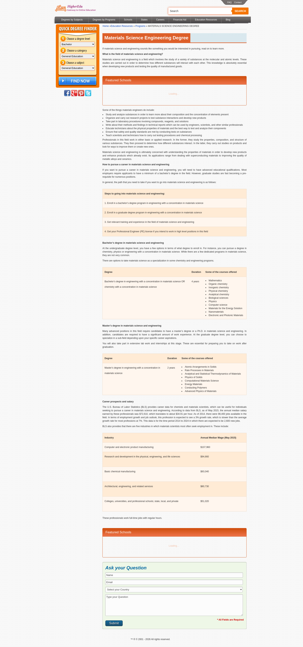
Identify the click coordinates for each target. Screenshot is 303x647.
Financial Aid (179, 19)
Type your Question (174, 605)
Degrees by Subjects (72, 19)
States (144, 19)
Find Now (77, 81)
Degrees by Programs (104, 19)
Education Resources (206, 19)
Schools (128, 19)
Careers (160, 19)
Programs (140, 26)
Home (106, 26)
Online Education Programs (75, 8)
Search (240, 11)
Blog (228, 19)
